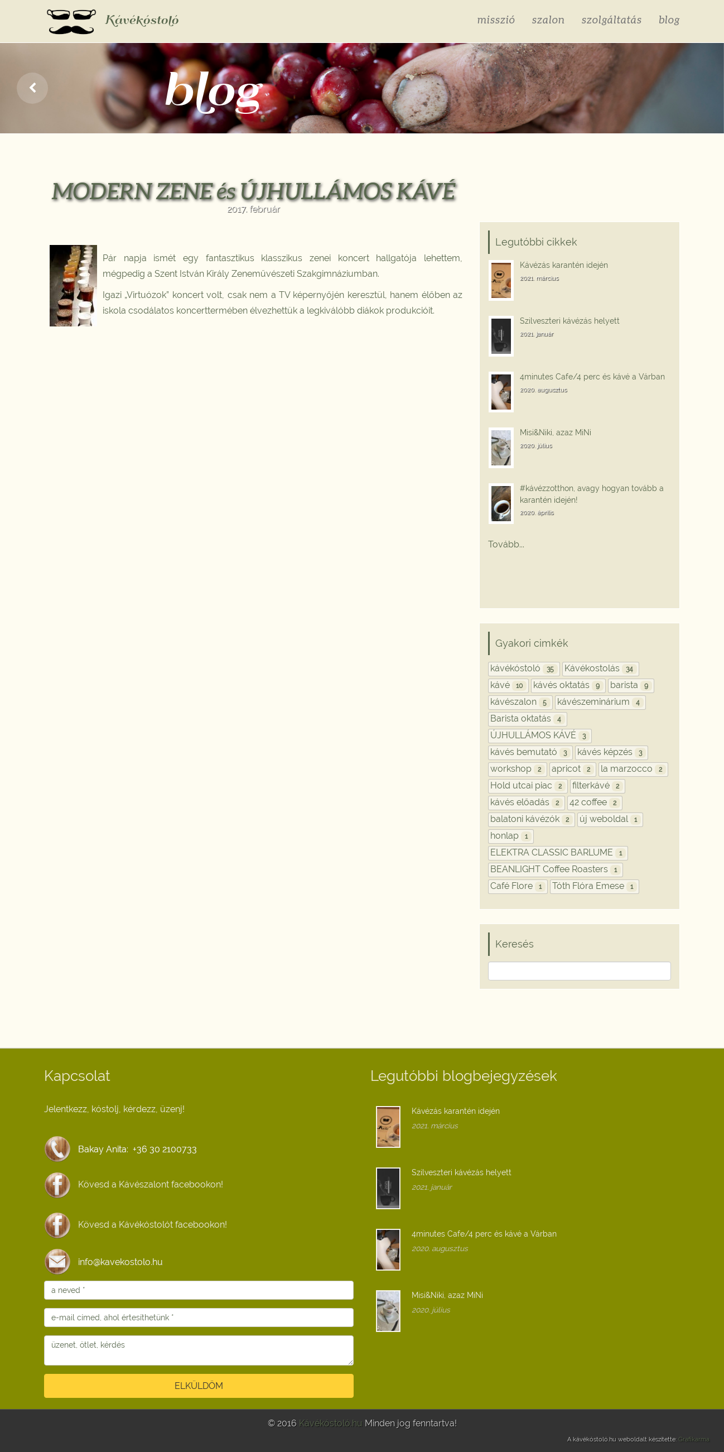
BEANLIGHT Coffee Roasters (555, 869)
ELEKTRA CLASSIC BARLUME (558, 852)
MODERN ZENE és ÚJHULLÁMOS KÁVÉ (253, 190)
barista (631, 685)
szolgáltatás (612, 19)
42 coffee (594, 802)
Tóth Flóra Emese (594, 886)
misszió (496, 19)
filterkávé (597, 785)
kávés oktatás (568, 685)
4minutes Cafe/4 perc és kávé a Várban (592, 376)
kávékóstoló (524, 668)
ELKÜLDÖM (199, 1386)
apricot (573, 768)
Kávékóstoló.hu (331, 1423)
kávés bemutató (530, 752)
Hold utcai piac (528, 785)
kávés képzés (611, 752)
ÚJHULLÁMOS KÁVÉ (540, 735)
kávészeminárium (600, 701)
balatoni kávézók (531, 819)
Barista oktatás (527, 718)
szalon (548, 19)
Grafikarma (693, 1439)
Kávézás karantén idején (564, 265)
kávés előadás (526, 802)
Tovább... (506, 544)
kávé (508, 685)
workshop (517, 768)
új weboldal (610, 819)
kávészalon (520, 701)
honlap (511, 835)
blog (669, 19)
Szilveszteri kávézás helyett (570, 320)
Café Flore (518, 886)
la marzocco (633, 768)
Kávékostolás (600, 668)
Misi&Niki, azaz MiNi (555, 432)
